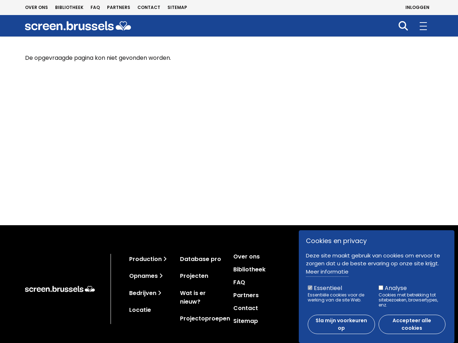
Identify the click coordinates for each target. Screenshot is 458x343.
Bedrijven (142, 293)
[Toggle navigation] (165, 259)
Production (145, 259)
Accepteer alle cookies (412, 327)
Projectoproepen (205, 318)
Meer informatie (327, 274)
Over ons (36, 7)
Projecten (194, 276)
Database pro (200, 259)
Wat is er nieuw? (193, 297)
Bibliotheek (69, 7)
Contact (148, 7)
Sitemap (177, 7)
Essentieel (328, 291)
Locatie (140, 310)
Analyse (396, 291)
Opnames (143, 276)
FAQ (95, 7)
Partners (118, 7)
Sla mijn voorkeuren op (341, 327)
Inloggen (417, 7)
